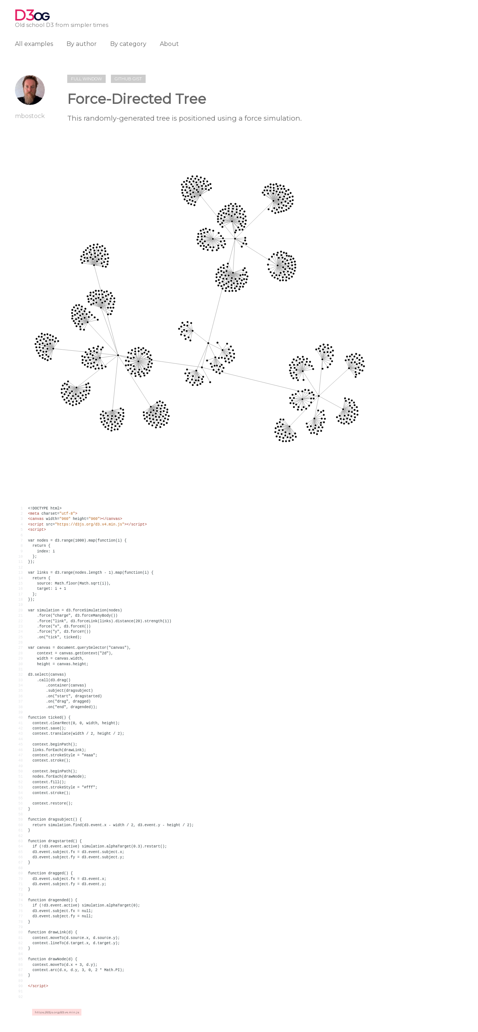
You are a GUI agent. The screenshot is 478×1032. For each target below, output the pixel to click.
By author (81, 43)
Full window (86, 78)
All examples (34, 43)
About (169, 43)
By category (128, 43)
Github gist (128, 78)
